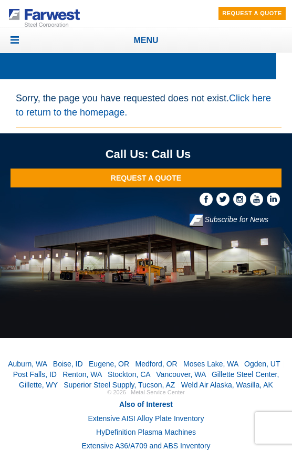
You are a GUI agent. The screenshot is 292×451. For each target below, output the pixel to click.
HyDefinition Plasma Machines (146, 432)
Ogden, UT (262, 364)
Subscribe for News (229, 220)
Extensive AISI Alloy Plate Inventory (146, 418)
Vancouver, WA (180, 374)
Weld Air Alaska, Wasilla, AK (227, 385)
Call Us (171, 154)
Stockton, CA (129, 374)
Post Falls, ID (35, 374)
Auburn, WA (27, 364)
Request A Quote (252, 13)
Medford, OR (156, 364)
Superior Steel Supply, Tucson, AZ (119, 385)
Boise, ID (68, 364)
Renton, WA (81, 374)
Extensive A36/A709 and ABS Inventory (145, 446)
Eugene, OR (109, 364)
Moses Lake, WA (210, 364)
